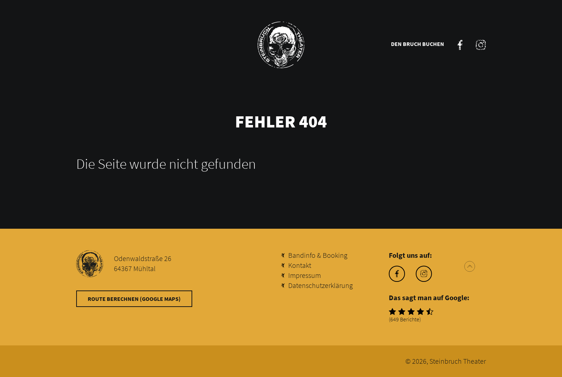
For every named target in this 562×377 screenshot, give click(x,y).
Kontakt (299, 265)
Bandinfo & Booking (317, 255)
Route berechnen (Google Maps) (134, 298)
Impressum (304, 275)
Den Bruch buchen (417, 43)
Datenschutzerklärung (320, 285)
